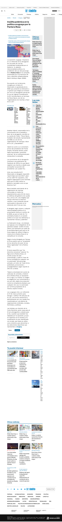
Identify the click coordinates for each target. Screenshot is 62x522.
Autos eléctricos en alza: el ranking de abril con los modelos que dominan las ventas (37, 89)
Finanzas (29, 14)
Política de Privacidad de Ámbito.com (29, 503)
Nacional (10, 499)
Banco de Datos (11, 496)
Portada (9, 494)
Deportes (25, 499)
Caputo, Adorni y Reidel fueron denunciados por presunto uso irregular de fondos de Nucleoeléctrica (41, 114)
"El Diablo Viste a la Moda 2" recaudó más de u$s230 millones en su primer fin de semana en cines (37, 75)
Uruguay (20, 17)
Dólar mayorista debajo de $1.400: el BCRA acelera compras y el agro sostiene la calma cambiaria (24, 459)
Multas (23, 506)
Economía (20, 14)
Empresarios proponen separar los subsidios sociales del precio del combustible (23, 366)
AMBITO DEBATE (41, 511)
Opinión (53, 14)
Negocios (45, 14)
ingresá (59, 10)
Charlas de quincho (20, 7)
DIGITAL (14, 511)
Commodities (42, 206)
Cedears (47, 206)
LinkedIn (17, 489)
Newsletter (50, 489)
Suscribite (23, 337)
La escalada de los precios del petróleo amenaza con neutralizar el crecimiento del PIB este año (12, 365)
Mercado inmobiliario (55, 7)
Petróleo (35, 7)
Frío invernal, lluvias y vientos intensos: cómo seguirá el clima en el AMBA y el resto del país (38, 135)
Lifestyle (46, 496)
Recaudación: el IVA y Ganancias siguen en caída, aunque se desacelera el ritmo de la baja (40, 153)
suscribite (55, 10)
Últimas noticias (20, 494)
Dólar (12, 14)
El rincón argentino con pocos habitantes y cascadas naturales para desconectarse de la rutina (40, 171)
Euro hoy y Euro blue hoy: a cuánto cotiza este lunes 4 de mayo (36, 456)
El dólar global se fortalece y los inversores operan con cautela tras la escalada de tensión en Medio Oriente (19, 37)
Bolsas (37, 206)
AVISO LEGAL (45, 503)
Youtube (21, 489)
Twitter (8, 489)
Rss (50, 501)
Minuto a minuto (12, 450)
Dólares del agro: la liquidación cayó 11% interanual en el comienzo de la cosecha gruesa (24, 477)
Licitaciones (31, 506)
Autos (24, 501)
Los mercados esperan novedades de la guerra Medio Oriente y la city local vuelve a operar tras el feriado (12, 458)
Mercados (22, 496)
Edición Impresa (35, 499)
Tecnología (43, 501)
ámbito (9, 17)
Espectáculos (33, 501)
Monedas (34, 206)
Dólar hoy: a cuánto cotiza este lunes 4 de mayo (37, 52)
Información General (13, 501)
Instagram (14, 489)
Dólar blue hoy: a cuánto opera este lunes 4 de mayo (37, 44)
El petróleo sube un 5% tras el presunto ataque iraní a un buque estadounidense (19, 41)
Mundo (14, 17)
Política (37, 14)
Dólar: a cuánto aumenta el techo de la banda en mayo (37, 437)
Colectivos (29, 7)
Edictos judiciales (12, 506)
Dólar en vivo (11, 7)
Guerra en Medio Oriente (44, 7)
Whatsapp (25, 489)
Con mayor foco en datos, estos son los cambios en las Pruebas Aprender (36, 62)
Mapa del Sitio (11, 503)
